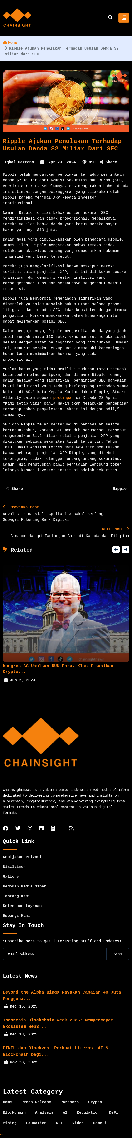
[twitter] (17, 829)
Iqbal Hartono (19, 162)
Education (36, 1123)
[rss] (71, 829)
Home (10, 43)
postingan (63, 398)
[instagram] (30, 829)
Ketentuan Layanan (22, 906)
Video (78, 1123)
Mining (10, 1123)
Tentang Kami (16, 896)
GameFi (100, 1123)
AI (65, 1113)
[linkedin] (41, 829)
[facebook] (5, 829)
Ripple (120, 489)
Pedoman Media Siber (24, 886)
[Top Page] (1, 1135)
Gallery (11, 877)
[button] (116, 549)
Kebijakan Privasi (22, 857)
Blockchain (14, 1113)
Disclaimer (14, 867)
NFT (59, 1123)
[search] (110, 18)
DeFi (113, 1113)
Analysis (44, 1113)
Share (108, 162)
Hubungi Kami (16, 916)
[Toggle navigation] (123, 18)
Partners (69, 1102)
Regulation (88, 1113)
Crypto (95, 1102)
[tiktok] (53, 829)
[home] (17, 18)
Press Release (36, 1102)
